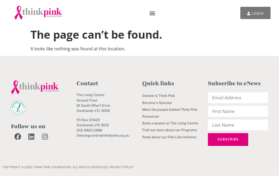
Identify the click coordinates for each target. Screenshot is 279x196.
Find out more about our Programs (169, 130)
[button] (152, 12)
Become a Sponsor (157, 103)
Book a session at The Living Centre (170, 123)
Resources (150, 116)
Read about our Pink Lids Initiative (169, 137)
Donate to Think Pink (158, 96)
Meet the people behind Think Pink (169, 110)
